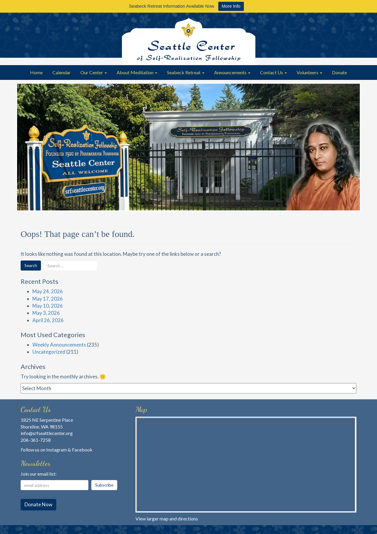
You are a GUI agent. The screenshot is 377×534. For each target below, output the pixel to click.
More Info (231, 6)
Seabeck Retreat (185, 72)
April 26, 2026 (48, 320)
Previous (23, 151)
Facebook (82, 449)
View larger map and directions (166, 518)
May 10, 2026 (47, 306)
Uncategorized (48, 352)
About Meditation (137, 72)
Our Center (93, 72)
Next (353, 151)
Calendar (61, 72)
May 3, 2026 (46, 313)
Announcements (232, 72)
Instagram (56, 449)
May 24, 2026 (47, 291)
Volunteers (309, 72)
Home (36, 72)
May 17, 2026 (47, 299)
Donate (339, 72)
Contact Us (273, 72)
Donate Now (38, 504)
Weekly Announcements (59, 345)
